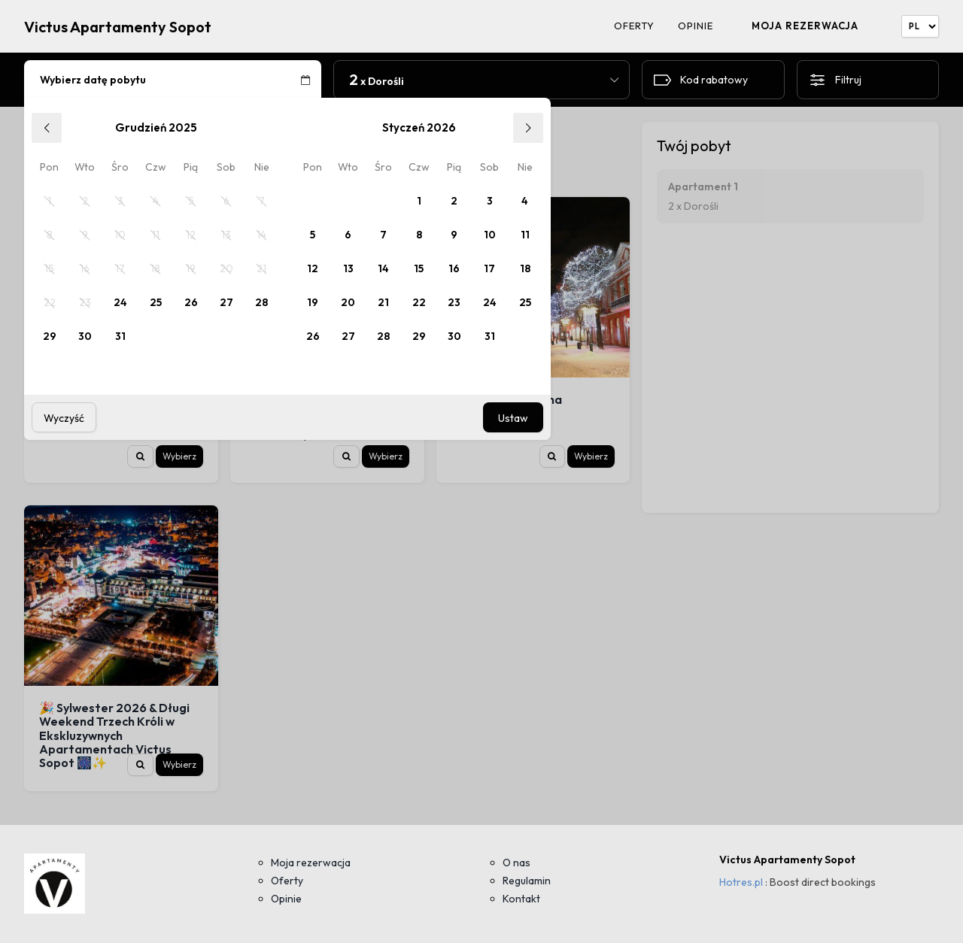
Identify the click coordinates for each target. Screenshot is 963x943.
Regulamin (527, 880)
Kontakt (521, 898)
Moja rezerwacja (805, 26)
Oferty (634, 26)
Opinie (695, 26)
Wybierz (179, 456)
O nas (516, 862)
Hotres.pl (741, 882)
